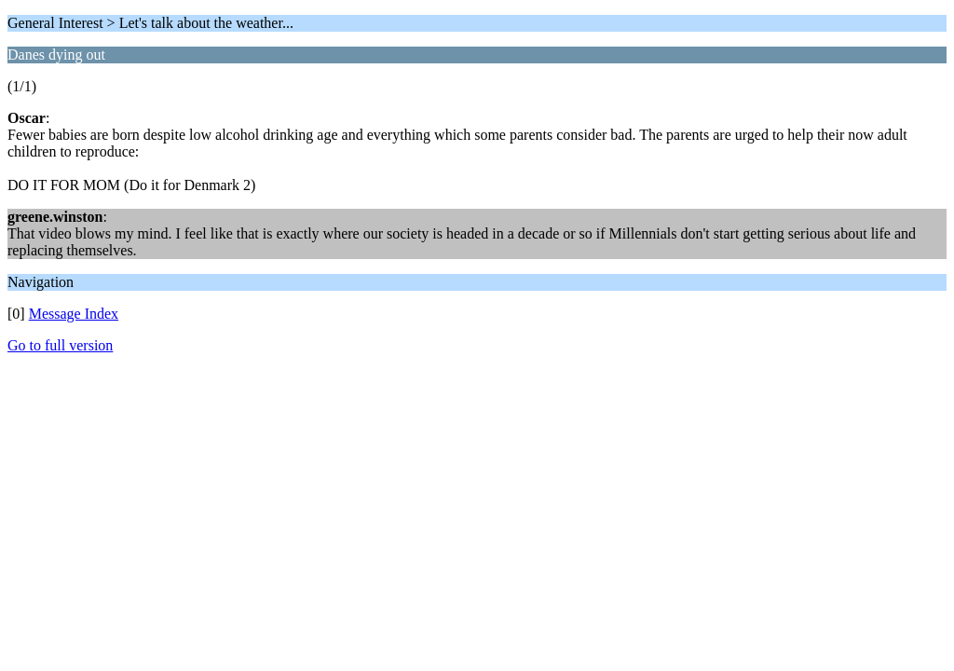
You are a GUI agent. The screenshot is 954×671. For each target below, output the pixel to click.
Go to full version (60, 345)
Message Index (73, 314)
